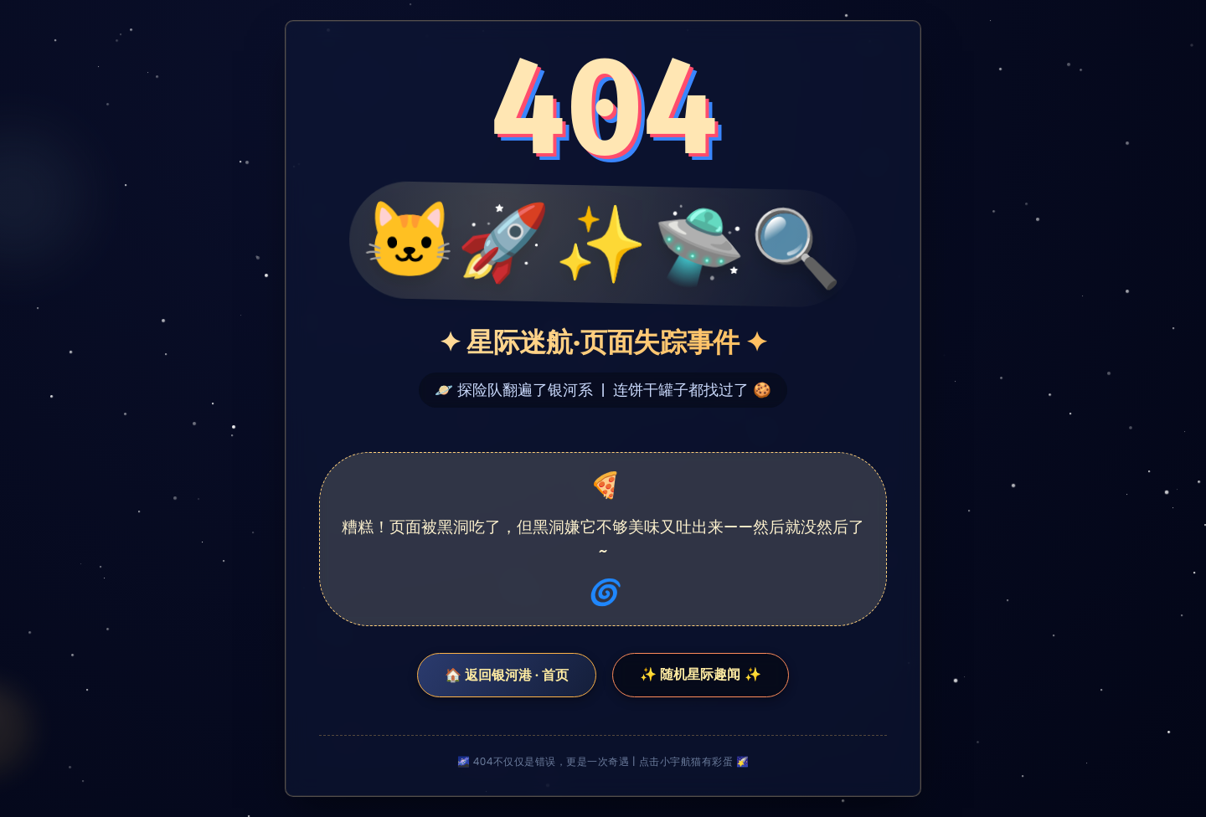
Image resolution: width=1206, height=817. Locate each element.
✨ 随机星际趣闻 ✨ (700, 674)
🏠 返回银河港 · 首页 (507, 675)
